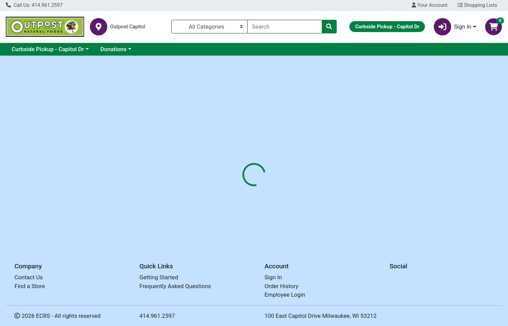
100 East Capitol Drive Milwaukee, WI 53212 (321, 315)
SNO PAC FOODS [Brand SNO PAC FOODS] (304, 191)
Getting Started (159, 277)
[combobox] (284, 26)
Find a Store (29, 286)
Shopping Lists (477, 5)
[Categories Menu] (209, 26)
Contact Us (28, 277)
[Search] (284, 26)
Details (231, 148)
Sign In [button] (453, 26)
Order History (282, 286)
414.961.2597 (157, 315)
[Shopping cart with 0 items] (493, 26)
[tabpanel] (360, 197)
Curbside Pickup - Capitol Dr (48, 49)
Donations (113, 49)
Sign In (273, 277)
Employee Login (285, 295)
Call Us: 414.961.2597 (34, 5)
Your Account (429, 5)
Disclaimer (263, 148)
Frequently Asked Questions (175, 286)
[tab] (231, 148)
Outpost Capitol (127, 26)
